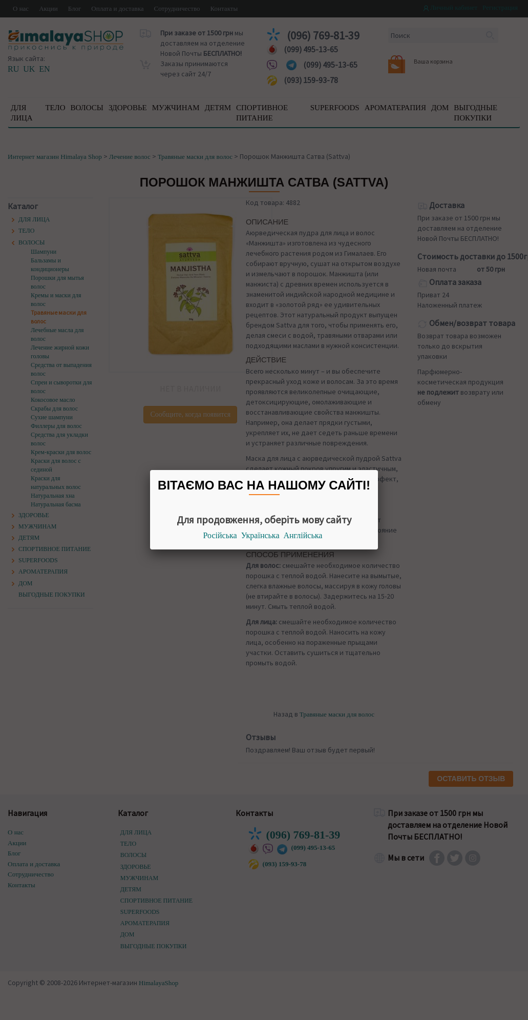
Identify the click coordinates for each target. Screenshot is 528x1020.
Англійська (303, 535)
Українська (260, 535)
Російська (220, 535)
